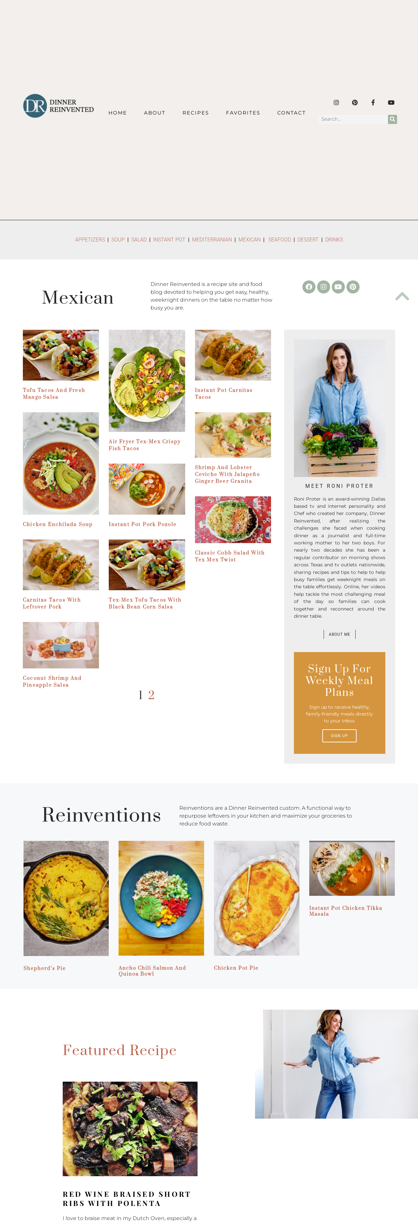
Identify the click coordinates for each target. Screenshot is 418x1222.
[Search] (392, 119)
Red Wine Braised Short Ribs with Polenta (127, 1198)
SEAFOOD (279, 240)
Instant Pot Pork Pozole (143, 525)
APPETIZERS (90, 240)
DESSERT (308, 240)
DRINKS (334, 240)
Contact (291, 113)
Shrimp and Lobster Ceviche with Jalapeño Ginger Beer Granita (227, 475)
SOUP (118, 240)
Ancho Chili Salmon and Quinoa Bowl (152, 971)
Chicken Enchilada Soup (58, 525)
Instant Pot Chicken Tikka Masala (345, 911)
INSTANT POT (169, 240)
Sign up (339, 736)
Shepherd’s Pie (45, 968)
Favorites (243, 113)
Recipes (196, 113)
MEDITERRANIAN (212, 240)
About (155, 113)
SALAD (139, 240)
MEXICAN (249, 240)
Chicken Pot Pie (236, 968)
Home (117, 113)
